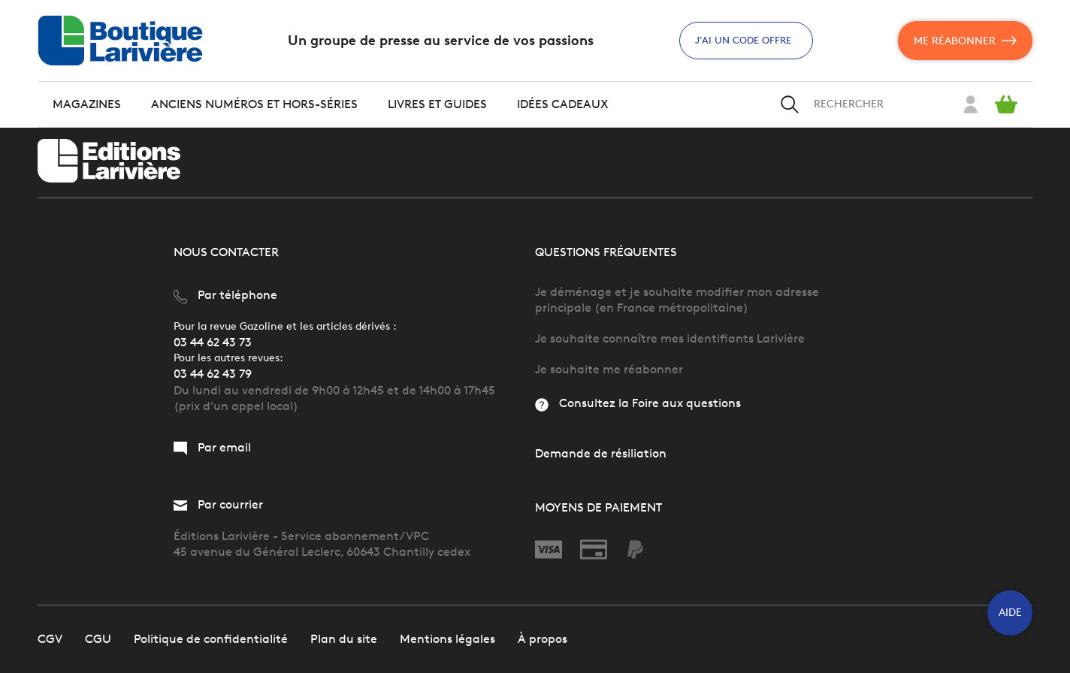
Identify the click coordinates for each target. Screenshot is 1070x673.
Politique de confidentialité (211, 639)
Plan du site (343, 639)
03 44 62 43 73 (213, 342)
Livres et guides (437, 104)
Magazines (87, 104)
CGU (98, 639)
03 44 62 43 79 (213, 374)
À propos (542, 639)
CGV (50, 639)
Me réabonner (965, 40)
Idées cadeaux (563, 104)
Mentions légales (447, 639)
